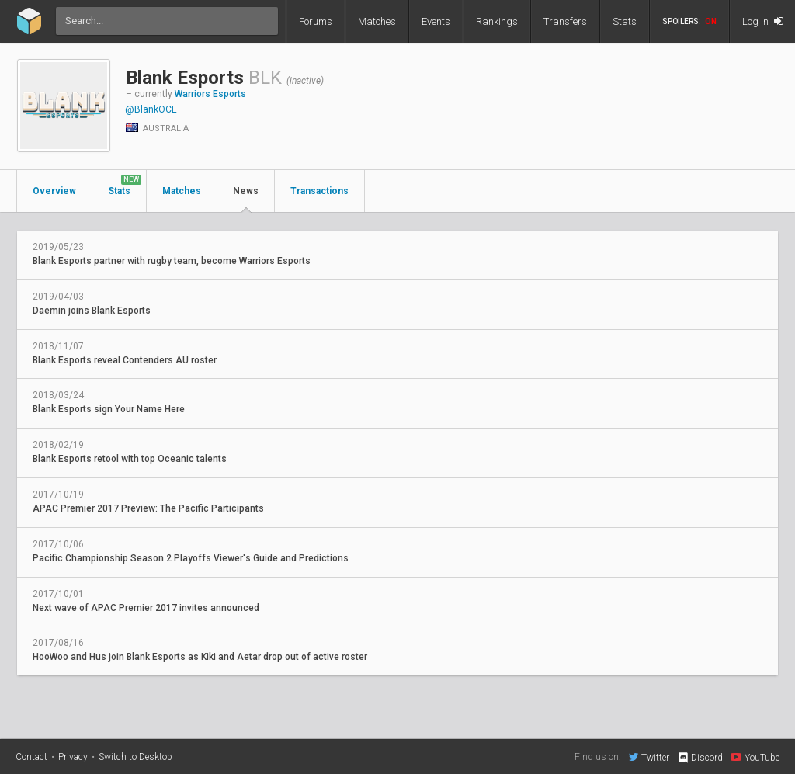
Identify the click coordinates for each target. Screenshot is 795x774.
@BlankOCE (151, 109)
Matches (377, 21)
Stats (625, 21)
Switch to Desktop (135, 757)
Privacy (73, 757)
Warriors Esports (210, 94)
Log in (762, 21)
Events (436, 21)
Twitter (649, 756)
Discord (700, 757)
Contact (31, 757)
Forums (315, 21)
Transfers (565, 21)
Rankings (497, 21)
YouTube (755, 756)
